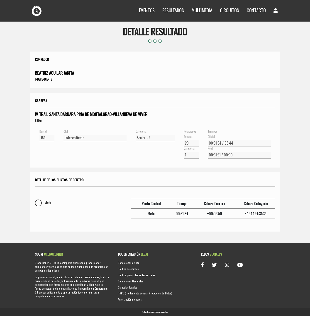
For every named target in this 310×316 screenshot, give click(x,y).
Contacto (256, 10)
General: (188, 137)
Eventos (147, 10)
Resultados (173, 10)
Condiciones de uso (128, 263)
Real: (210, 148)
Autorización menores (130, 299)
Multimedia (202, 10)
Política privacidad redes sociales (136, 275)
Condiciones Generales (130, 281)
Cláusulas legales (127, 287)
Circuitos (229, 10)
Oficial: (211, 137)
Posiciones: (190, 131)
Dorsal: (43, 131)
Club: (66, 131)
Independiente (43, 79)
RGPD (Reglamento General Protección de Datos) (145, 293)
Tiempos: (213, 131)
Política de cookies (128, 269)
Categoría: (141, 131)
